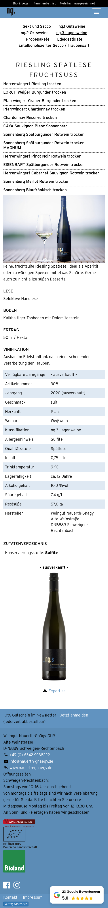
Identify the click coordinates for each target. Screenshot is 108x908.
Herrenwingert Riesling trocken (32, 83)
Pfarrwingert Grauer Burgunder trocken (39, 100)
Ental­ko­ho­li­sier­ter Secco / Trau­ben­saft (54, 45)
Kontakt (10, 897)
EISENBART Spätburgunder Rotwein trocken (44, 164)
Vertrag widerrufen (16, 904)
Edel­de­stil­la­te (69, 39)
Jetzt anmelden (74, 715)
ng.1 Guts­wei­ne (72, 26)
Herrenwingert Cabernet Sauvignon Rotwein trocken (51, 173)
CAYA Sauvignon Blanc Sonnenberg (35, 126)
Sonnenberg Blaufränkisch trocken (35, 190)
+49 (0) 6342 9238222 (29, 754)
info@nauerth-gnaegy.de (31, 761)
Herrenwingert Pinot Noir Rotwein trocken (42, 156)
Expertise (57, 691)
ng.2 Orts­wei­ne (35, 32)
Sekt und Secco (37, 26)
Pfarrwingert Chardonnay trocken (34, 109)
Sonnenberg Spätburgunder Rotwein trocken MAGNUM (43, 145)
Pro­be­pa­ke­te (37, 39)
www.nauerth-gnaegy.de (30, 767)
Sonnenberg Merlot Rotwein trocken (36, 181)
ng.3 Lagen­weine (71, 32)
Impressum (32, 897)
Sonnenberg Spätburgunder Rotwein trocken (43, 134)
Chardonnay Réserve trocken (30, 117)
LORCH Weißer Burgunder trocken (34, 92)
